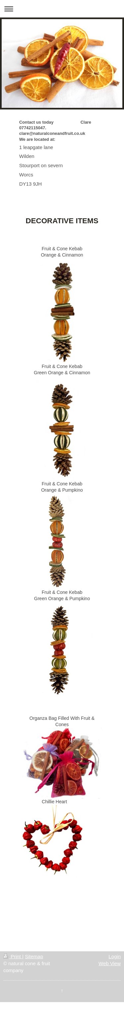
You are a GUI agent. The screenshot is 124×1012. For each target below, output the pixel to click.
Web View (110, 963)
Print (12, 956)
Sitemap (34, 956)
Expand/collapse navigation (62, 9)
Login (114, 956)
